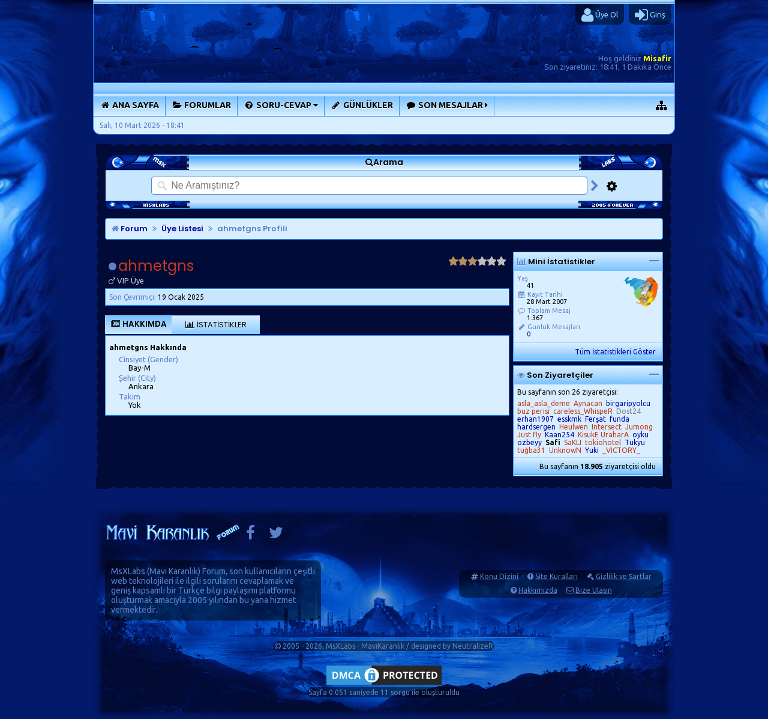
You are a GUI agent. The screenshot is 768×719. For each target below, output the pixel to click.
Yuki (592, 450)
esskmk (569, 419)
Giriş (650, 15)
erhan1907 (535, 419)
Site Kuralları (556, 576)
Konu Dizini (499, 576)
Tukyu (635, 442)
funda (619, 419)
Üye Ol (599, 15)
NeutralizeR (472, 646)
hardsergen (536, 427)
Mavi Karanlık (173, 571)
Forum (130, 228)
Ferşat (595, 419)
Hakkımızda (537, 590)
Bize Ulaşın (593, 590)
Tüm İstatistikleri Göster (615, 352)
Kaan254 (559, 434)
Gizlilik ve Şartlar (624, 576)
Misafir (657, 58)
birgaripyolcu (628, 403)
